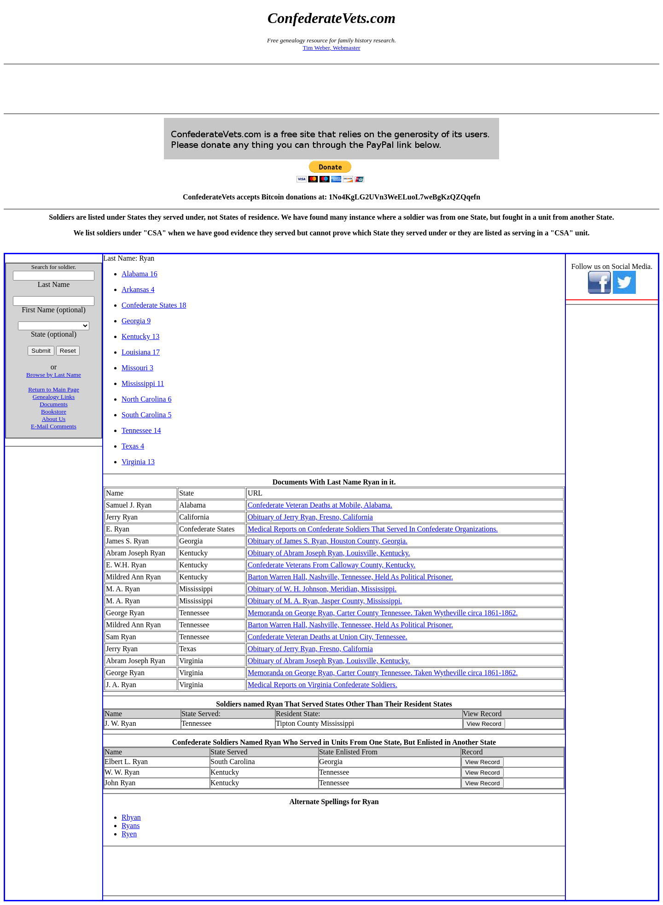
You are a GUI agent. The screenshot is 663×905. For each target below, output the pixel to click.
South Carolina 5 (146, 415)
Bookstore (53, 411)
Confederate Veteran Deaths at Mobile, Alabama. (320, 505)
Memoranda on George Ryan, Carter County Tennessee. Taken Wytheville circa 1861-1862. (383, 613)
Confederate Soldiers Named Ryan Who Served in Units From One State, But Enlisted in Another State (334, 742)
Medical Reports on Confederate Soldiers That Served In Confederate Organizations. (373, 529)
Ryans (131, 825)
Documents (54, 404)
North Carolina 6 (146, 399)
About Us (53, 418)
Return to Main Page (53, 389)
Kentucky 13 (140, 336)
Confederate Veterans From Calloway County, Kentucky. (331, 565)
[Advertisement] (331, 89)
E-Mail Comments (53, 426)
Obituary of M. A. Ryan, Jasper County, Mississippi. (325, 601)
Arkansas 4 (138, 289)
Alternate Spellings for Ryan (333, 802)
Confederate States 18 (154, 305)
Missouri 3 (137, 368)
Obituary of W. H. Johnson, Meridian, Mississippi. (322, 589)
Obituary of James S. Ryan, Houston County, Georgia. (327, 541)
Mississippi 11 (143, 383)
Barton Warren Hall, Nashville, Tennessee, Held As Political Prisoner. (350, 577)
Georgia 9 (136, 321)
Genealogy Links (54, 396)
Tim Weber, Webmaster (332, 47)
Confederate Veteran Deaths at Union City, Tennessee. (327, 637)
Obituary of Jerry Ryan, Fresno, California (310, 517)
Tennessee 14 (141, 430)
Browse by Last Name (53, 374)
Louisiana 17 (141, 352)
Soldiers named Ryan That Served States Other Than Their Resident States (334, 704)
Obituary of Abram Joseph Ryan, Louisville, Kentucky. (329, 553)
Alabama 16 (139, 274)
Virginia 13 (138, 462)
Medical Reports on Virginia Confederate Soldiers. (322, 685)
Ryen (129, 834)
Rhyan (131, 817)
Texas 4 (133, 446)
